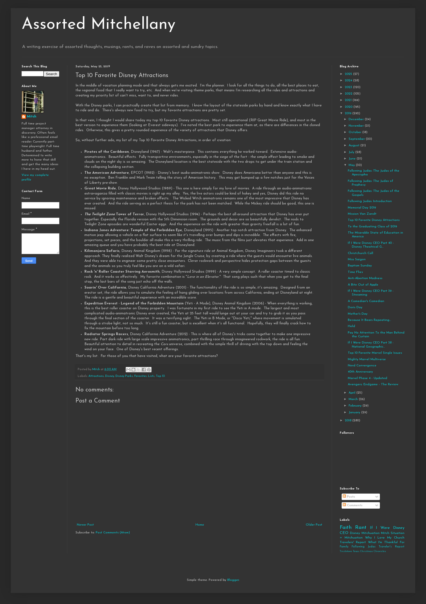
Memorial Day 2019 (362, 207)
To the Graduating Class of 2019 (372, 226)
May (352, 165)
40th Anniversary (360, 371)
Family (344, 546)
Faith (346, 527)
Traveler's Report (391, 546)
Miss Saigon (357, 259)
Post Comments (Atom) (113, 532)
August (354, 145)
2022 (349, 93)
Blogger (233, 580)
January (355, 412)
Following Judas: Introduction (370, 201)
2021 (349, 100)
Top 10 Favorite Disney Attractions (374, 220)
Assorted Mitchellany (99, 25)
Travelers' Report (353, 542)
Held (351, 326)
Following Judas (364, 546)
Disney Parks (124, 376)
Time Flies (355, 272)
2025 (349, 74)
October (355, 132)
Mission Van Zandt (362, 214)
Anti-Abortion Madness (365, 278)
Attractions (96, 376)
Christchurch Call (360, 253)
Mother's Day (357, 313)
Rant (360, 527)
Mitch (31, 116)
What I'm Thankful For (386, 542)
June (353, 158)
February (356, 405)
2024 (349, 80)
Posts (349, 496)
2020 (349, 107)
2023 (349, 87)
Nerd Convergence (362, 365)
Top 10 (160, 376)
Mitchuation (371, 533)
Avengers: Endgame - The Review (373, 384)
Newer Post (85, 524)
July (352, 152)
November (357, 125)
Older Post (314, 524)
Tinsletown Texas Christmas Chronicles (363, 551)
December (357, 119)
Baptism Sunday (360, 265)
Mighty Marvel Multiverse (367, 359)
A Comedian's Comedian (366, 301)
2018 (348, 420)
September (357, 139)
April (352, 392)
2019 (348, 113)
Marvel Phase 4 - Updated (367, 378)
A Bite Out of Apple (363, 284)
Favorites (140, 376)
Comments (352, 505)
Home (199, 524)
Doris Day (355, 307)
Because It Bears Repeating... (369, 320)
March (354, 399)
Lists (151, 376)
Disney (109, 376)
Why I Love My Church (384, 537)
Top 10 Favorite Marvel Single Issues (375, 353)
